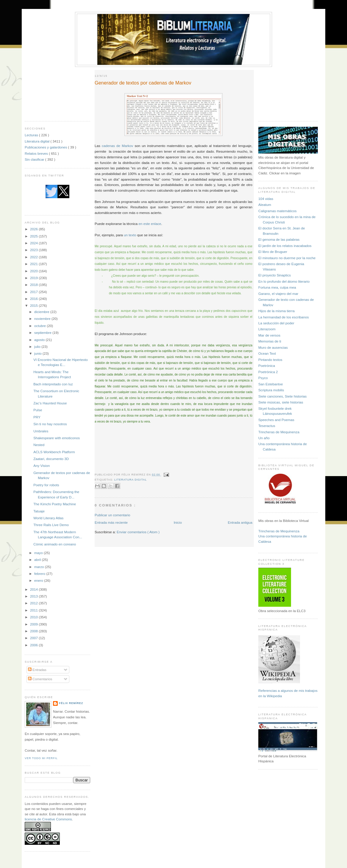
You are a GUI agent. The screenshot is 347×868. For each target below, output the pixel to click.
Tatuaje (39, 511)
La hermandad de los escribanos (283, 317)
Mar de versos (269, 335)
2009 (34, 624)
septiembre (43, 332)
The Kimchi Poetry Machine (54, 504)
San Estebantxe (270, 384)
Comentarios (40, 679)
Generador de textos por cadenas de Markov (143, 82)
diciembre (42, 312)
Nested (38, 445)
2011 (34, 610)
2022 (34, 257)
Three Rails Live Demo (51, 525)
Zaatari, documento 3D (51, 459)
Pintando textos (270, 360)
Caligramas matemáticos (277, 211)
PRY (36, 417)
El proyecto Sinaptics (274, 275)
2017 (34, 292)
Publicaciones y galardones (46, 147)
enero (39, 580)
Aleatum (264, 205)
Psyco (263, 378)
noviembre (42, 318)
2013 (34, 596)
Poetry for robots (46, 485)
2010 (34, 617)
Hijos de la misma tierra (276, 311)
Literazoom (267, 329)
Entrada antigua (240, 522)
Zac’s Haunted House (50, 403)
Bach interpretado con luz (53, 384)
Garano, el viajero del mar (278, 293)
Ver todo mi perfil (41, 758)
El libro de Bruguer (272, 252)
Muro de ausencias (273, 347)
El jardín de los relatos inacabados (285, 246)
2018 (34, 285)
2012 (34, 603)
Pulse (37, 410)
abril (38, 560)
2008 (34, 631)
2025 (34, 236)
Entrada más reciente (111, 522)
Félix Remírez (71, 703)
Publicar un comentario (112, 515)
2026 (34, 229)
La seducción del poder (276, 323)
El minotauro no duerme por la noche (286, 258)
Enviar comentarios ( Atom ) (138, 532)
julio (37, 346)
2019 (34, 278)
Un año (264, 438)
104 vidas (265, 199)
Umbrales (40, 431)
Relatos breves (37, 153)
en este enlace (149, 224)
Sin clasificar (35, 159)
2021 (34, 264)
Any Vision (41, 465)
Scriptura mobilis (271, 390)
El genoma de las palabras (278, 239)
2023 (34, 250)
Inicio (178, 522)
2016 (34, 299)
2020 (34, 271)
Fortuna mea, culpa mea (277, 287)
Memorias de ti (269, 341)
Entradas (37, 670)
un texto (130, 235)
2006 (34, 645)
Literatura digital (37, 141)
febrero (40, 573)
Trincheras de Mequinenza (278, 432)
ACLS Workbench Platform (54, 452)
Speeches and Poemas (276, 420)
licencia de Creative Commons (48, 819)
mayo (39, 553)
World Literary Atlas (48, 518)
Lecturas (32, 135)
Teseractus (266, 426)
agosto (40, 340)
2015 (34, 305)
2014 (34, 589)
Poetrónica (266, 365)
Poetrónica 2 (268, 372)
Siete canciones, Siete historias (282, 396)
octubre (40, 326)
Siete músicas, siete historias (280, 402)
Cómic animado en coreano (54, 544)
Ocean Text (267, 353)
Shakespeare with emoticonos (56, 438)
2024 (34, 243)
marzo (39, 567)
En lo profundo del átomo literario (284, 281)
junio (38, 353)
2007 (34, 638)
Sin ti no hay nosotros (50, 424)
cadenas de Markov (117, 146)
